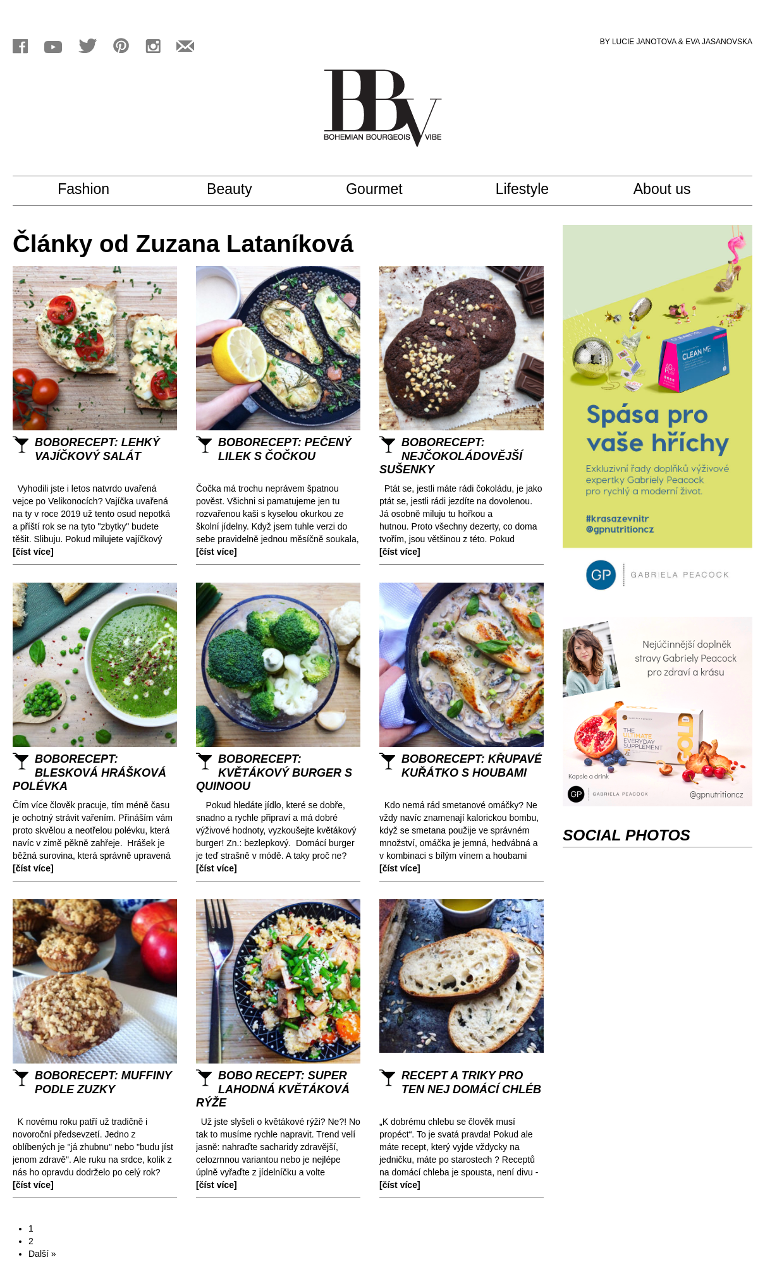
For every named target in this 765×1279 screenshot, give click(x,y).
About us (673, 189)
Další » (42, 1254)
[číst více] (33, 552)
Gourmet (385, 189)
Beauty (240, 189)
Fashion (98, 189)
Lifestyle (534, 189)
